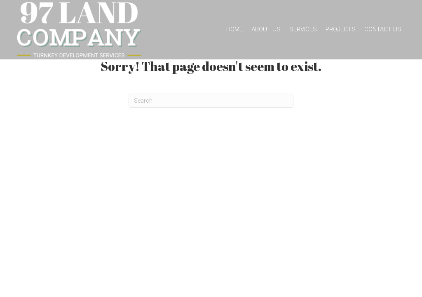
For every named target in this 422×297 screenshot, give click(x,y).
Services (303, 29)
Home (234, 29)
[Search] (211, 101)
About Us (266, 29)
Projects (341, 29)
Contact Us (382, 29)
